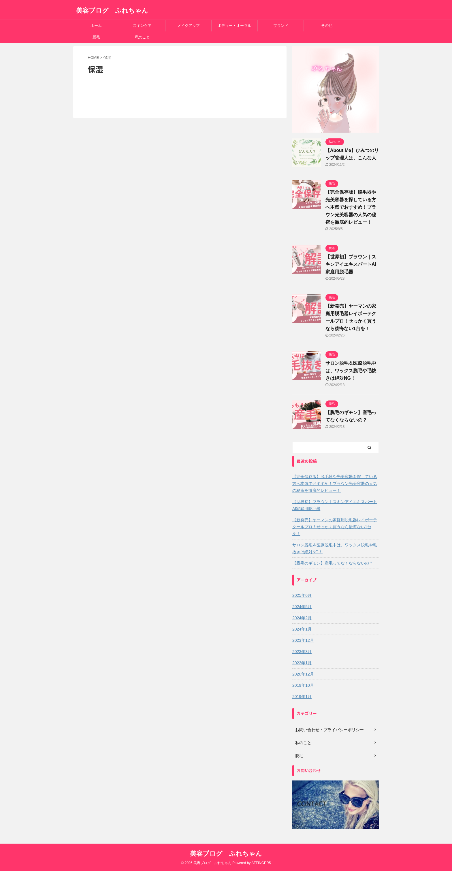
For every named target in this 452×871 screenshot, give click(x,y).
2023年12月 (303, 640)
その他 (326, 25)
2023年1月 (302, 663)
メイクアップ (188, 25)
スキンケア (142, 25)
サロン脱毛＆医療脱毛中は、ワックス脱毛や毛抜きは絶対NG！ (350, 371)
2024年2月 (302, 618)
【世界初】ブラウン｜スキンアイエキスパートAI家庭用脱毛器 (350, 264)
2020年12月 (303, 674)
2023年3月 (302, 651)
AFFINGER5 (261, 863)
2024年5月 (302, 606)
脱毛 (96, 37)
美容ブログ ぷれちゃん (112, 10)
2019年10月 (303, 685)
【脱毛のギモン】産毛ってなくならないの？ (332, 563)
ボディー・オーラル (234, 25)
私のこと (142, 37)
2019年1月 (302, 696)
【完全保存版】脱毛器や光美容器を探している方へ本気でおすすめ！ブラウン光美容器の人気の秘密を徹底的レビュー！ (350, 207)
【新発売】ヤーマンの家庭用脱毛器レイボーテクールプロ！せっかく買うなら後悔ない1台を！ (334, 527)
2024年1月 (302, 629)
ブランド (280, 25)
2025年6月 (302, 595)
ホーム (96, 25)
